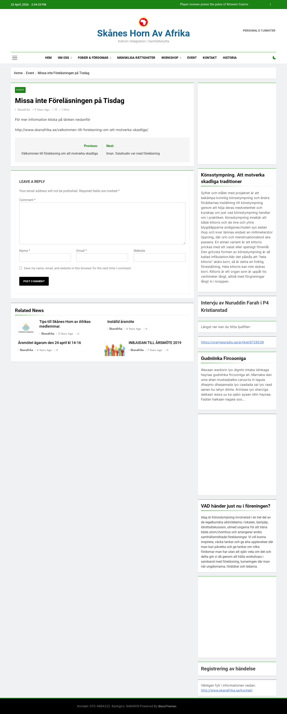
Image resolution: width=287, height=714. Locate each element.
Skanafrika (23, 109)
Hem (48, 58)
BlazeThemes (167, 706)
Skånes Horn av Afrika (143, 33)
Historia (230, 58)
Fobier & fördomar (93, 58)
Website (139, 251)
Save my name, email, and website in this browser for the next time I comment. (78, 268)
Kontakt (210, 58)
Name (24, 251)
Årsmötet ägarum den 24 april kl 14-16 (49, 343)
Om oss (63, 58)
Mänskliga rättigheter (136, 58)
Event (192, 58)
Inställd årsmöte (120, 322)
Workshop (169, 58)
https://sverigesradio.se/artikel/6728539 (232, 342)
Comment (27, 200)
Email (81, 251)
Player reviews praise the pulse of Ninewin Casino (214, 4)
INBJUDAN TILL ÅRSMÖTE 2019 (155, 343)
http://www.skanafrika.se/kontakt (227, 690)
